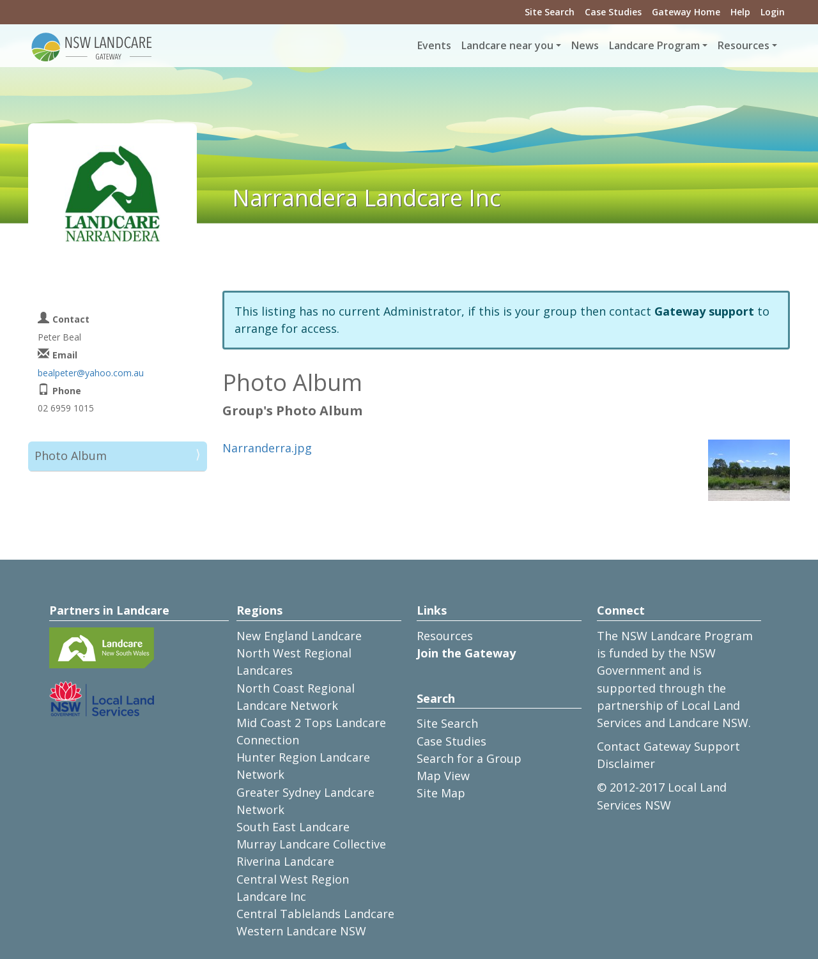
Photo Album (71, 455)
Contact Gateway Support (668, 746)
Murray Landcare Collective (311, 844)
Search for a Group (469, 758)
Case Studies (613, 12)
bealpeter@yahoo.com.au (91, 373)
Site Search (550, 12)
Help (740, 12)
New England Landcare (299, 635)
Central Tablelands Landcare (315, 913)
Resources (445, 635)
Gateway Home (686, 12)
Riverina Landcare (285, 861)
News (585, 45)
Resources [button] (743, 45)
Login (772, 12)
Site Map (441, 793)
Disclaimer (626, 763)
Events (434, 45)
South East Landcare (293, 826)
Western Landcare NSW (301, 931)
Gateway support (704, 311)
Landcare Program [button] (654, 45)
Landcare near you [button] (507, 45)
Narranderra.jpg (267, 448)
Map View (443, 775)
